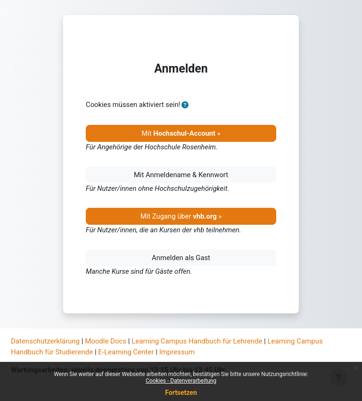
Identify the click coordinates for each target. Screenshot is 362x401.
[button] (185, 105)
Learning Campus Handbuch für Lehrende (197, 341)
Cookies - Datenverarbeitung (181, 380)
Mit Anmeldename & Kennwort (181, 175)
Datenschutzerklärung (45, 341)
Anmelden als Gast (181, 258)
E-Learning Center (126, 352)
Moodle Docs (105, 341)
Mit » (180, 133)
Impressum (177, 352)
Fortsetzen (181, 392)
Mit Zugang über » (181, 216)
